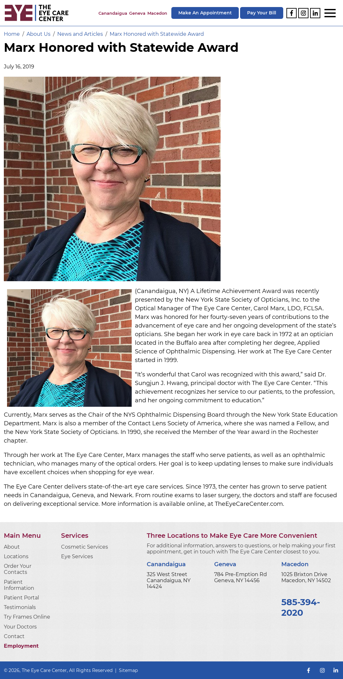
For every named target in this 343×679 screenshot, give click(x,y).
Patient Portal (21, 598)
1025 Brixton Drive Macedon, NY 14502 (306, 577)
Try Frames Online (27, 617)
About (12, 547)
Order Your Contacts (17, 569)
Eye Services (77, 556)
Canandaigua (112, 13)
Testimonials (20, 607)
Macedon (157, 13)
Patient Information (19, 585)
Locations (16, 556)
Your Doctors (20, 627)
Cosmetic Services (84, 547)
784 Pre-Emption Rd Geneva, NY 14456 (240, 577)
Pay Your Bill (261, 13)
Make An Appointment (205, 13)
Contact (14, 636)
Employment (21, 646)
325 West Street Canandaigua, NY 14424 (169, 580)
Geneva (137, 13)
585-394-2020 (300, 607)
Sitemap (128, 670)
